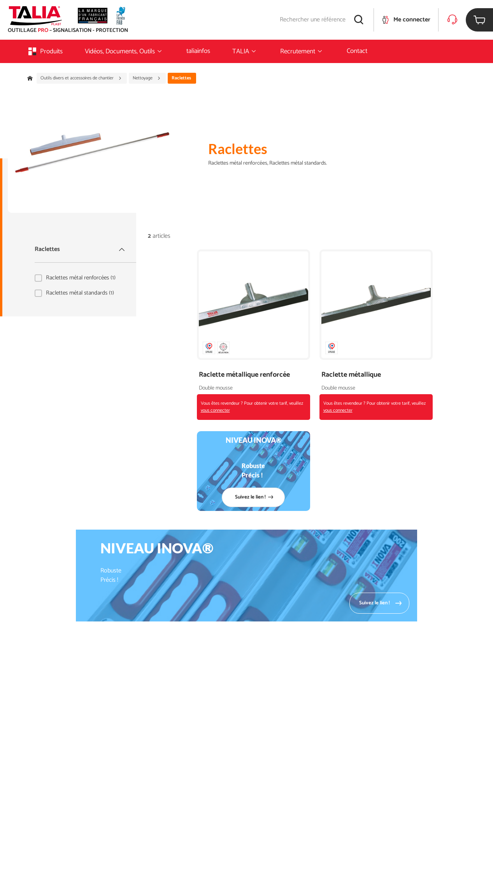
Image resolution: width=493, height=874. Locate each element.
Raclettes (80, 249)
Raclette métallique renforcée (244, 375)
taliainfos (198, 51)
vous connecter (215, 410)
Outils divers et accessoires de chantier (81, 78)
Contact (357, 51)
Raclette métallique (351, 375)
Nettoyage (147, 78)
